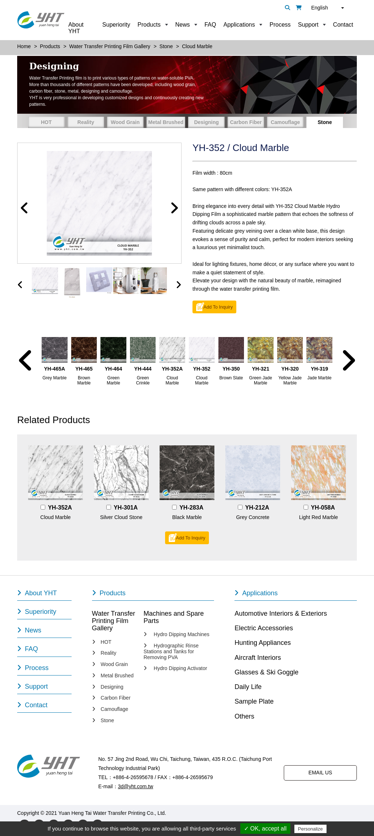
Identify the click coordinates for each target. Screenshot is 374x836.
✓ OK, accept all (265, 828)
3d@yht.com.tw (135, 786)
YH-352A (60, 507)
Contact (343, 25)
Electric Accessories (263, 628)
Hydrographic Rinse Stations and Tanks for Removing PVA (171, 651)
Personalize (310, 829)
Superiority (116, 25)
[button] (24, 208)
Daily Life (248, 686)
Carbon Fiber (246, 122)
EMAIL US (320, 772)
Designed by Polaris (190, 813)
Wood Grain (125, 122)
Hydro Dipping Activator (175, 668)
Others (244, 716)
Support (308, 25)
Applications (239, 25)
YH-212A (257, 507)
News (182, 25)
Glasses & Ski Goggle (266, 672)
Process (280, 25)
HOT (46, 122)
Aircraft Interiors (257, 657)
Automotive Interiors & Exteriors (280, 613)
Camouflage (285, 122)
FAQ (210, 25)
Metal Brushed (165, 122)
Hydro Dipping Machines (176, 634)
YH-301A (126, 507)
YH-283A (191, 507)
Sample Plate (254, 701)
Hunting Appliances (262, 642)
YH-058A (323, 507)
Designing (206, 122)
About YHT (76, 28)
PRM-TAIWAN (233, 813)
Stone (325, 122)
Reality (85, 122)
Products (149, 25)
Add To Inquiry (218, 307)
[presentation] (20, 285)
